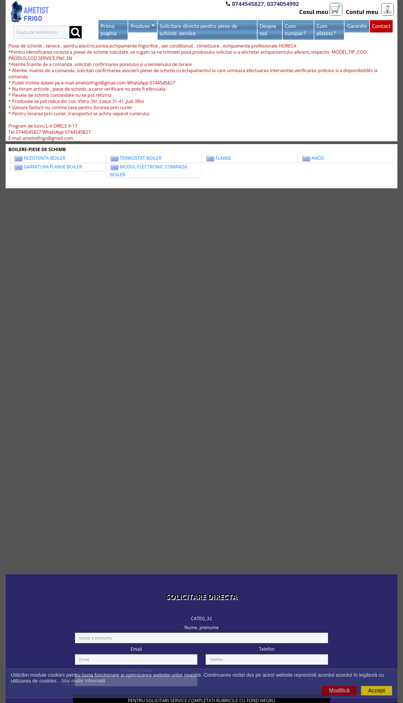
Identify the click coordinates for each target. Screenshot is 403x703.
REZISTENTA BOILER (44, 158)
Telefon (267, 649)
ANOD (317, 158)
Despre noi (268, 29)
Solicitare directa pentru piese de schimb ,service (199, 29)
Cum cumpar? (295, 29)
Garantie (357, 26)
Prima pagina (108, 29)
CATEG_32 (201, 618)
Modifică (339, 690)
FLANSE (223, 158)
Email (136, 649)
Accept (376, 690)
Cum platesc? (326, 29)
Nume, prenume (201, 627)
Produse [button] (140, 26)
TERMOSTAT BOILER (140, 158)
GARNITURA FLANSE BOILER (53, 167)
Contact (381, 26)
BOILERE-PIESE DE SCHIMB (37, 149)
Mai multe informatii (83, 681)
